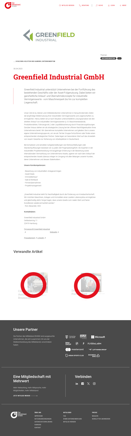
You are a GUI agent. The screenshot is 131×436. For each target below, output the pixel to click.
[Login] (111, 5)
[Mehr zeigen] (119, 58)
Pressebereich (30, 238)
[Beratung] (84, 5)
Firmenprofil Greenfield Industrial (37, 230)
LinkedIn (41, 238)
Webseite (54, 232)
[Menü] (122, 5)
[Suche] (99, 5)
